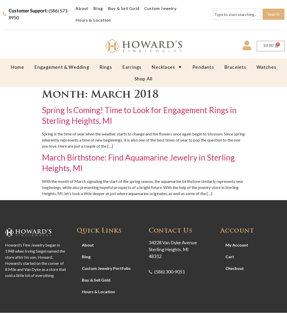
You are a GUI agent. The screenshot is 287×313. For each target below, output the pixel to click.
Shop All (143, 78)
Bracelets (235, 67)
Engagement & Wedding (61, 67)
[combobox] (237, 14)
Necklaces (167, 67)
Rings (105, 67)
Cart (229, 256)
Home (17, 67)
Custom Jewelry (160, 8)
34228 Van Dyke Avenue (173, 242)
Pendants (203, 67)
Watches (266, 67)
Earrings (132, 67)
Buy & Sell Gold (123, 8)
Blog (98, 8)
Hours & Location (93, 20)
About (81, 8)
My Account (236, 244)
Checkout (234, 268)
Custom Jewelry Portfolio (106, 268)
